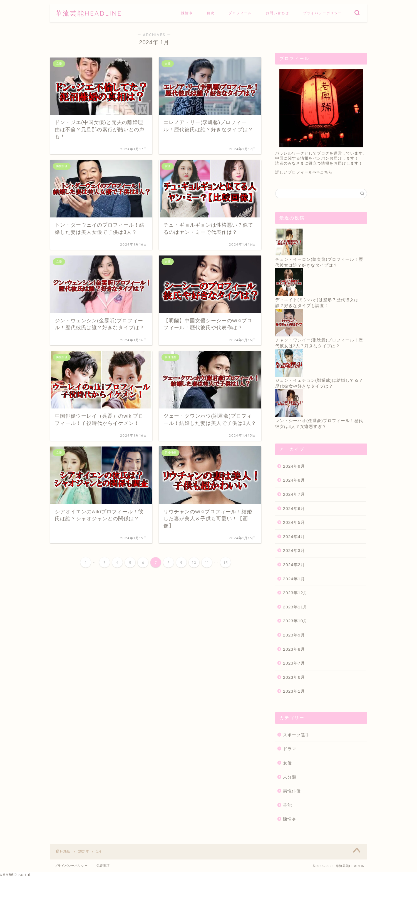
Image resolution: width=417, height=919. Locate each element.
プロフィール (240, 13)
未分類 (289, 777)
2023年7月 (294, 663)
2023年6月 (294, 677)
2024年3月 (294, 550)
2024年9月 (294, 466)
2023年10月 (295, 620)
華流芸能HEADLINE (89, 13)
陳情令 (187, 13)
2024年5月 (294, 522)
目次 (211, 13)
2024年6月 (294, 508)
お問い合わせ (277, 13)
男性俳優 (292, 791)
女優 (287, 763)
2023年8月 (294, 649)
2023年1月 (294, 691)
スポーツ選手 (296, 734)
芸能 (287, 805)
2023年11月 (295, 607)
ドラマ (289, 748)
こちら (326, 172)
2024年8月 (294, 480)
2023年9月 (294, 635)
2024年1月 (294, 578)
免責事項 (103, 865)
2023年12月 (295, 592)
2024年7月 (294, 494)
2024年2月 (294, 564)
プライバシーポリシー (322, 13)
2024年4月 (294, 536)
